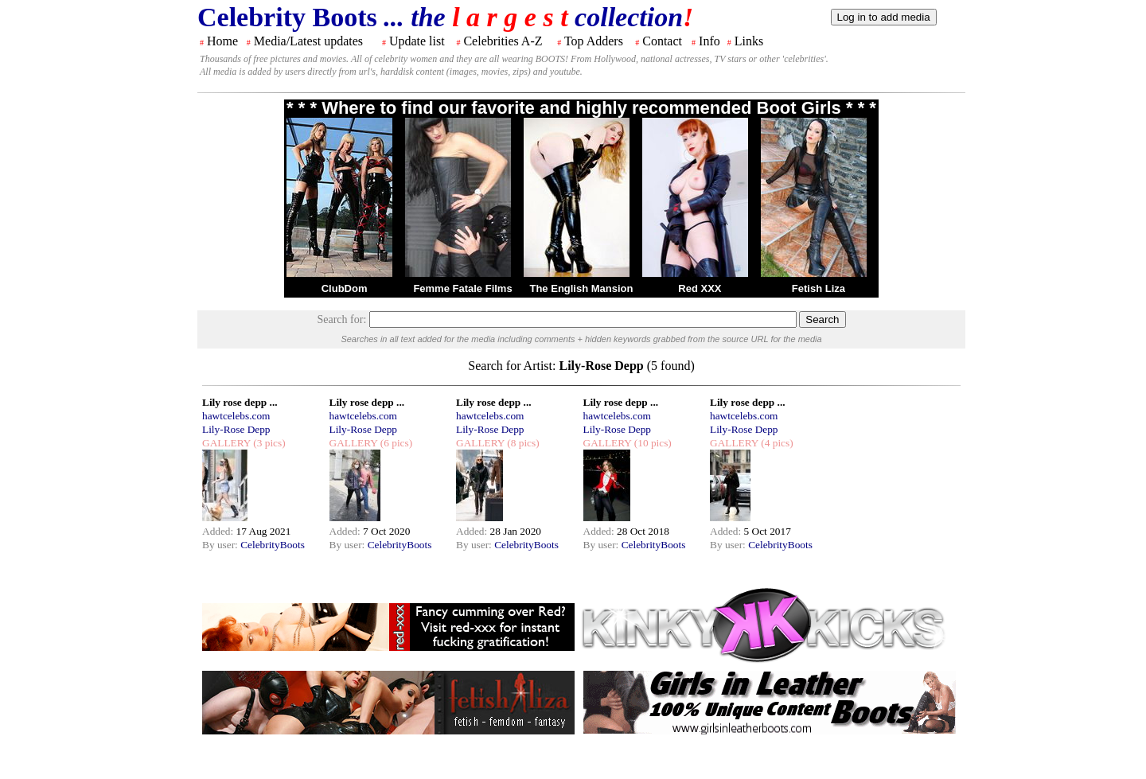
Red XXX (699, 288)
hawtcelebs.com (236, 416)
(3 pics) (268, 443)
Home (222, 41)
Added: (219, 531)
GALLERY (226, 443)
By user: (221, 545)
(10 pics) (651, 443)
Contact (662, 41)
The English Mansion (581, 288)
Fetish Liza (818, 288)
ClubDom (345, 288)
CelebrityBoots (272, 545)
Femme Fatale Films (462, 288)
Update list (417, 41)
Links (749, 41)
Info (709, 41)
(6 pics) (394, 443)
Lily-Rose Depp (236, 429)
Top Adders (593, 41)
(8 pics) (522, 443)
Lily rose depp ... (240, 402)
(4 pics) (775, 443)
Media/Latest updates (308, 41)
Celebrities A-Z (502, 41)
